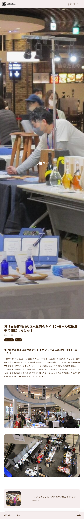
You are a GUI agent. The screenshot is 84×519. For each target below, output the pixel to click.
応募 (79, 515)
